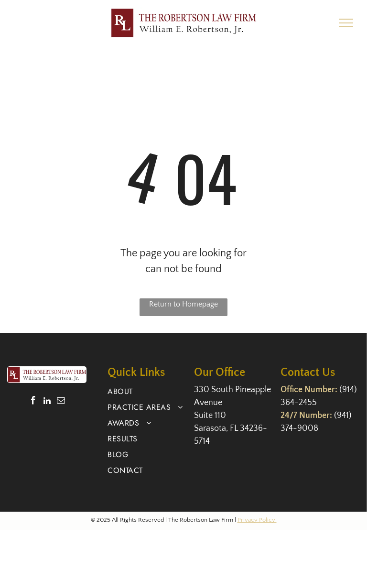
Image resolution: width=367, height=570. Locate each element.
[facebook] (33, 402)
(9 (343, 390)
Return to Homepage (183, 304)
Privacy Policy (257, 519)
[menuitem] (147, 391)
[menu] (346, 23)
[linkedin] (47, 402)
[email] (61, 402)
